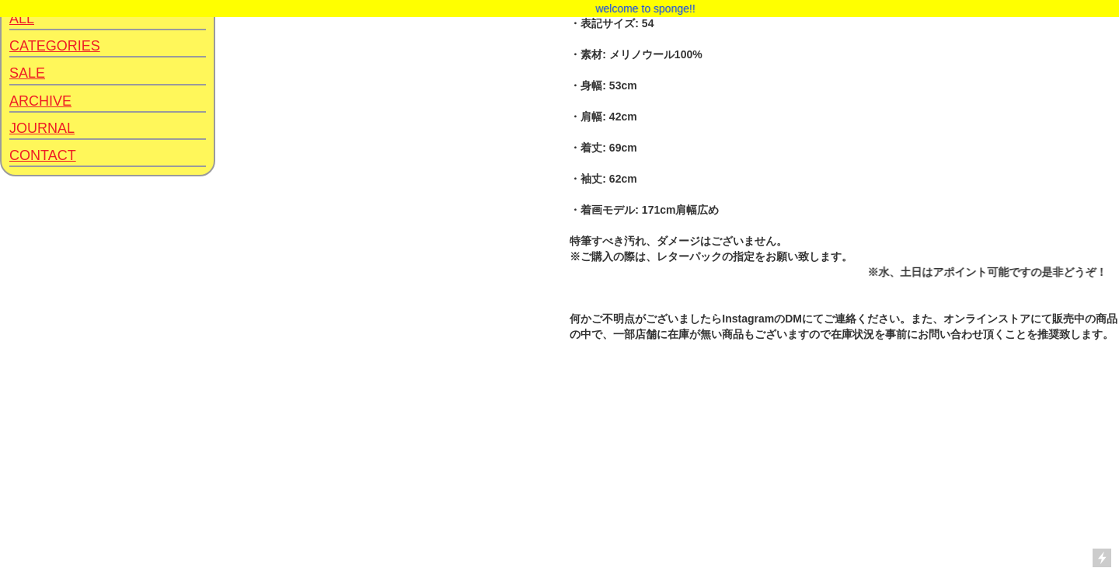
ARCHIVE (40, 101)
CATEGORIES (54, 46)
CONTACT (42, 155)
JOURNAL (42, 128)
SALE (27, 73)
